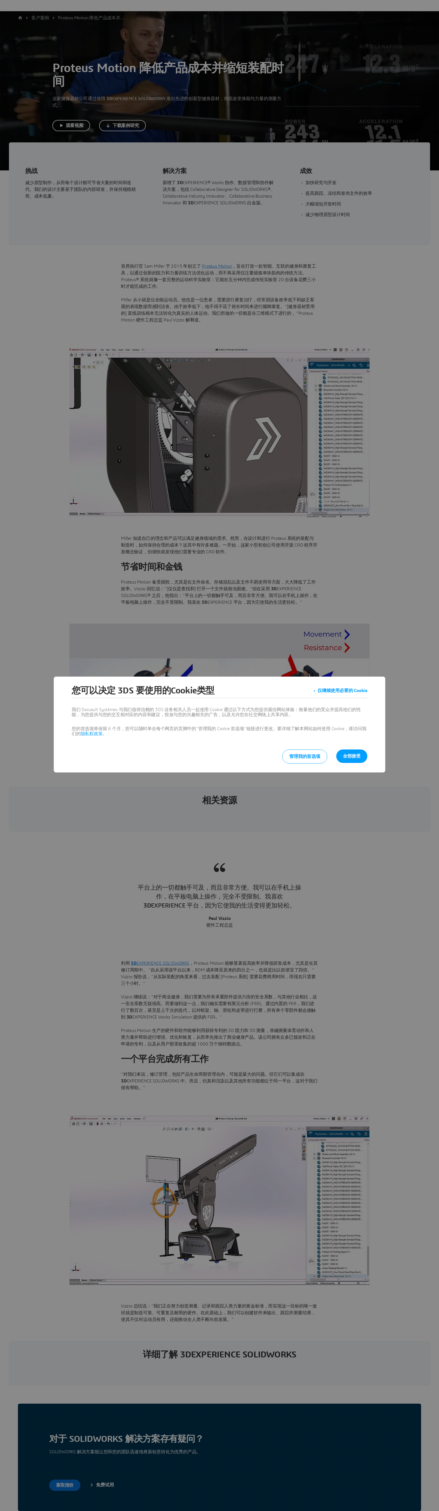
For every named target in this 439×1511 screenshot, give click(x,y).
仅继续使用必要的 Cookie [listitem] (342, 690)
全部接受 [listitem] (352, 756)
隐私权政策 (92, 734)
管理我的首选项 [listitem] (304, 756)
